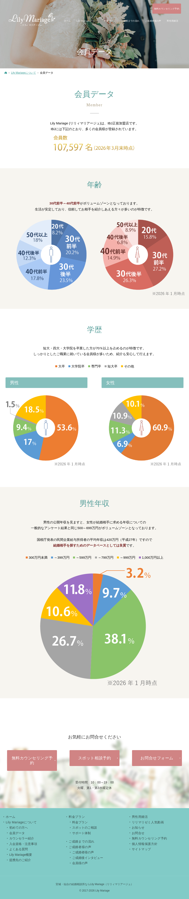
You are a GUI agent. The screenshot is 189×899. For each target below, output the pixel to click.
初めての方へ (18, 827)
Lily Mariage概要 (20, 854)
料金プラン (80, 822)
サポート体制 (81, 833)
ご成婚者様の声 (83, 852)
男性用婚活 (140, 816)
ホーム (10, 816)
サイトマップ (141, 849)
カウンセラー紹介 (21, 838)
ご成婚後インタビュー (87, 858)
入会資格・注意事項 (23, 844)
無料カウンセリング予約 (149, 838)
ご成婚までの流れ (81, 841)
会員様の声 (80, 863)
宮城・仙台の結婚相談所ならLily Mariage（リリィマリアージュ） (95, 884)
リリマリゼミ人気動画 (148, 822)
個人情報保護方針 (144, 844)
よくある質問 (18, 849)
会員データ (17, 833)
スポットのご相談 (84, 827)
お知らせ (138, 827)
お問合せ (138, 833)
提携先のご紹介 (20, 860)
